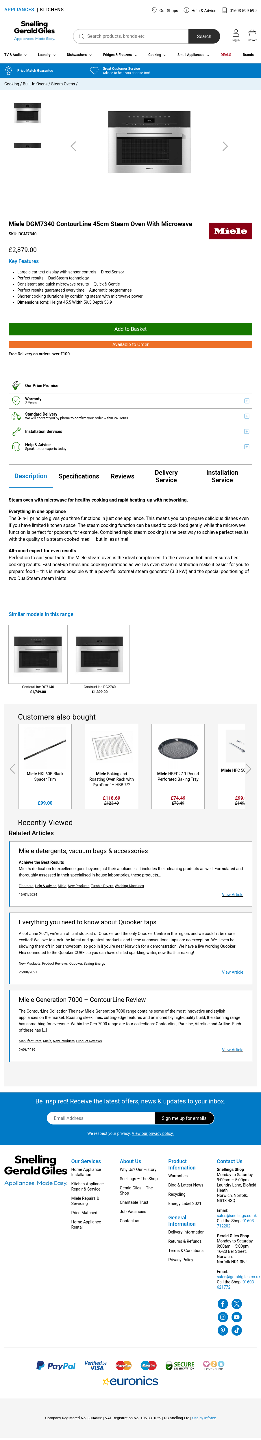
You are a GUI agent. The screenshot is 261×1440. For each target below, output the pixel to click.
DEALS (226, 57)
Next (250, 771)
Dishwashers (77, 57)
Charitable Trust (134, 1204)
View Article (232, 897)
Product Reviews (55, 966)
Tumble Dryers (102, 888)
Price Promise (45, 387)
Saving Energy (94, 966)
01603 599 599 (239, 10)
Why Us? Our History (138, 1171)
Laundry (44, 57)
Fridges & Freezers (117, 57)
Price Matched (84, 1215)
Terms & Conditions (185, 1253)
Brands (248, 57)
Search (199, 36)
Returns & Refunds (184, 1243)
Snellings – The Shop (139, 1181)
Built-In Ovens (35, 86)
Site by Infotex (204, 1420)
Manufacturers (30, 1043)
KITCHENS (52, 10)
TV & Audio (13, 57)
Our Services (86, 1164)
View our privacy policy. (153, 1135)
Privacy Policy (180, 1262)
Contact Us (230, 1164)
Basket (252, 35)
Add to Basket (130, 331)
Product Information (182, 1167)
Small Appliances (190, 57)
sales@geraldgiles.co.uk (238, 1279)
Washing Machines (129, 888)
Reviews (122, 478)
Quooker (75, 966)
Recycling (177, 1196)
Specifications (79, 478)
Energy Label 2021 (184, 1206)
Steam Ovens (63, 86)
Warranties (178, 1178)
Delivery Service (166, 478)
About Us (130, 1164)
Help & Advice (200, 10)
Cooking (154, 57)
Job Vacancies (133, 1214)
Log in (236, 35)
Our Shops (164, 10)
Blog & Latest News (185, 1187)
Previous (11, 771)
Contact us (129, 1223)
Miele (62, 888)
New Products (78, 888)
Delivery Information (186, 1234)
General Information (182, 1223)
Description (30, 478)
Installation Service (222, 478)
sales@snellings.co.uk (237, 1218)
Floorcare (26, 888)
